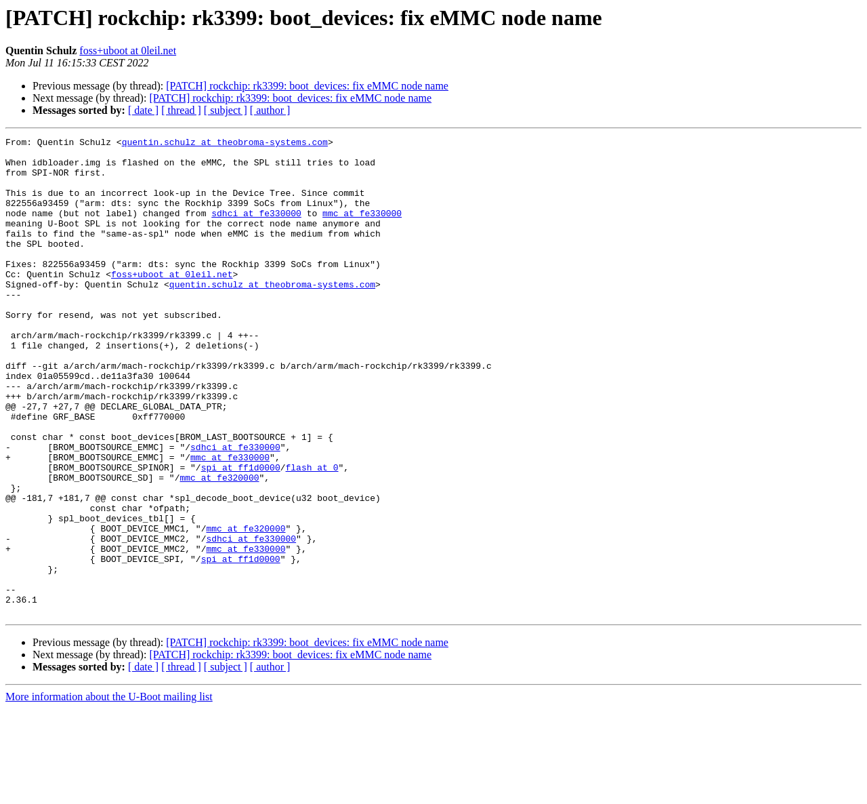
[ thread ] (181, 110)
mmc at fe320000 (219, 546)
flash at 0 (311, 534)
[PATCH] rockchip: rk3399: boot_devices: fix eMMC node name (307, 86)
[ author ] (270, 110)
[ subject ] (225, 110)
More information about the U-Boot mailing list (109, 792)
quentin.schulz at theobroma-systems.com (225, 144)
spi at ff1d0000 (240, 534)
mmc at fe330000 (362, 229)
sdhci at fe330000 (256, 229)
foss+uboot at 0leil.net (127, 50)
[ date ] (143, 110)
